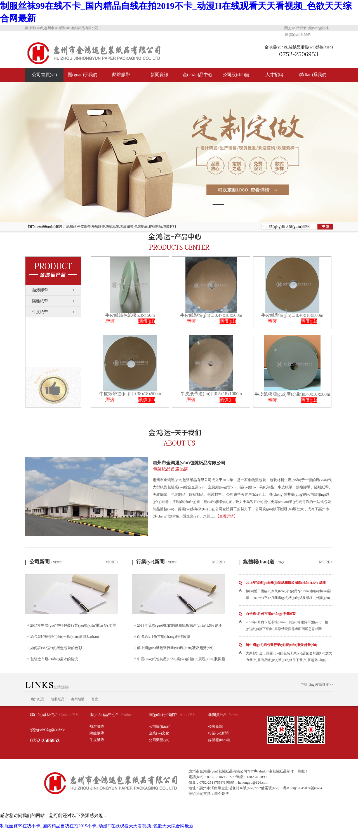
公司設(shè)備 (236, 74)
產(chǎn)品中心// (104, 715)
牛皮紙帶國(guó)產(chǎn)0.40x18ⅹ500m (292, 394)
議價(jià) (146, 321)
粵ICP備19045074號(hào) (302, 788)
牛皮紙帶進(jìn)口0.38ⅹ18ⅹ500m (130, 393)
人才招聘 (274, 74)
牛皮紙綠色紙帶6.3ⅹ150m (130, 315)
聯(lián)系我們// (43, 715)
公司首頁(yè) (44, 74)
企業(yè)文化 (159, 733)
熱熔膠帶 (121, 74)
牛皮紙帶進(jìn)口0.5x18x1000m (211, 393)
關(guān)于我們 (295, 28)
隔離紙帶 (40, 301)
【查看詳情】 (226, 516)
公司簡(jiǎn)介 (160, 726)
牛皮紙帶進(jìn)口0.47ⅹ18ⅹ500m (211, 315)
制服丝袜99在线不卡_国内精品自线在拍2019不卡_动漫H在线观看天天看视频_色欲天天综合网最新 (97, 825)
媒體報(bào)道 (263, 562)
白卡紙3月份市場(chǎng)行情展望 (163, 636)
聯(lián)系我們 (300, 35)
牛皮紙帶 (40, 312)
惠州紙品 (37, 699)
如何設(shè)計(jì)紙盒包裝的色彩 (56, 648)
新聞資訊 (159, 74)
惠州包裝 (77, 699)
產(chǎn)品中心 (198, 74)
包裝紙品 (57, 699)
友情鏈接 (47, 687)
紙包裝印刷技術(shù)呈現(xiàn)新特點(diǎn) (64, 636)
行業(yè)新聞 (156, 562)
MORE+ (112, 562)
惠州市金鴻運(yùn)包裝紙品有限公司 (243, 466)
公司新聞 (45, 562)
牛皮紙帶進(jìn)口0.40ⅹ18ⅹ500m (292, 315)
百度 (94, 699)
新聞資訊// (217, 715)
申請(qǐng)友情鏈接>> (317, 685)
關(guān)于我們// (163, 715)
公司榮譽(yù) (159, 740)
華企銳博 (221, 793)
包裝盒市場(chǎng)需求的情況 (54, 659)
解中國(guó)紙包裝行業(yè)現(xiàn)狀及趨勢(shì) (175, 648)
